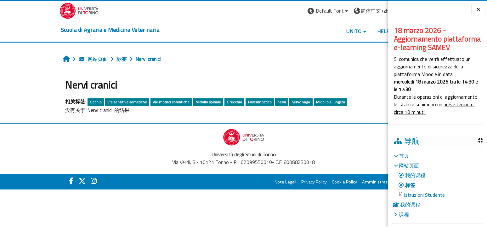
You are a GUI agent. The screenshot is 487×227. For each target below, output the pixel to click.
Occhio (46, 102)
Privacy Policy (264, 181)
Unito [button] (304, 31)
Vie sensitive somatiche (78, 102)
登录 (368, 11)
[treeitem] (437, 185)
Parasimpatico (210, 102)
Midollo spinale (158, 102)
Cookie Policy (294, 181)
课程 (404, 214)
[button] (279, 11)
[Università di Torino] (29, 10)
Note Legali (235, 181)
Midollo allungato (280, 102)
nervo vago (251, 102)
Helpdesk (340, 31)
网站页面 (43, 59)
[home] (60, 29)
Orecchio (185, 102)
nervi (232, 102)
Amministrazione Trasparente (341, 181)
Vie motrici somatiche (121, 102)
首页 (404, 156)
